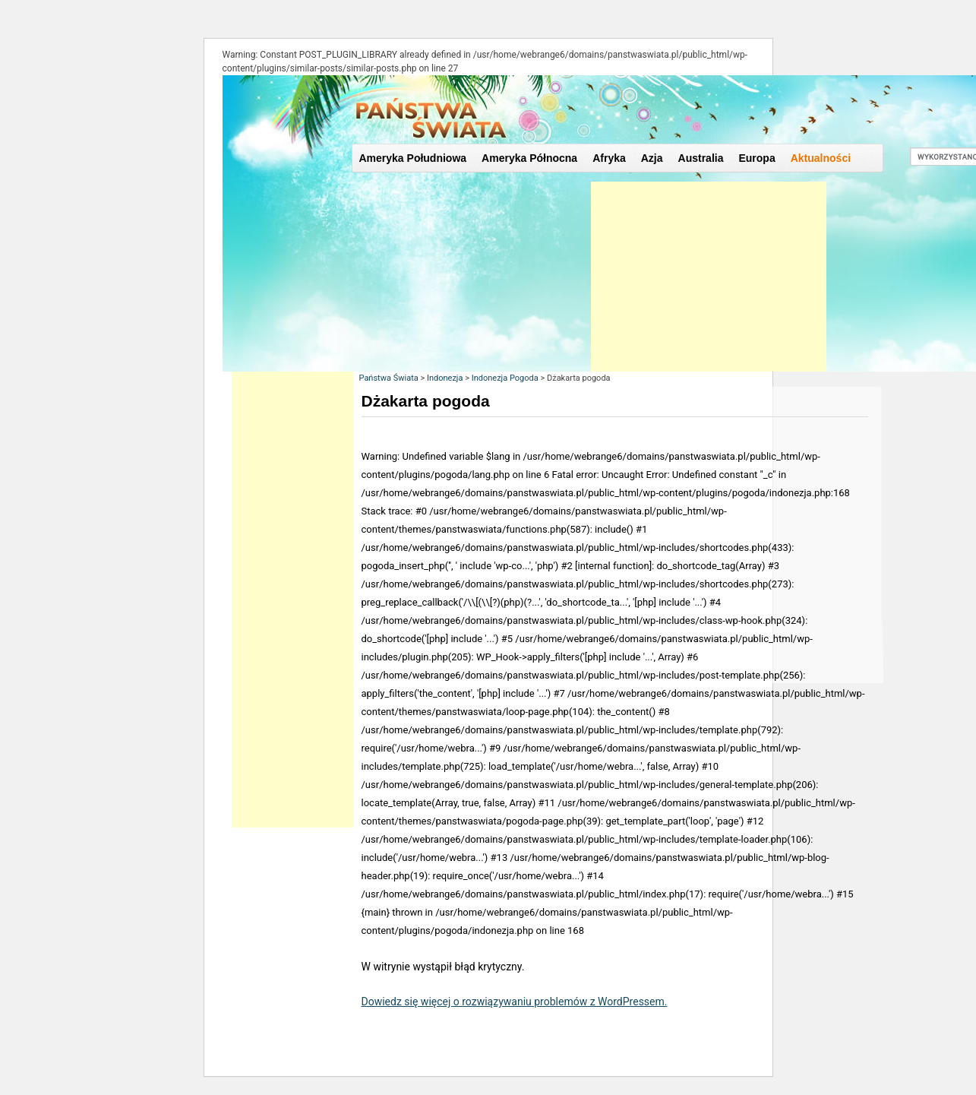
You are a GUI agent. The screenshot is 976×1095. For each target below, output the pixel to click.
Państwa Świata (389, 378)
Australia (701, 158)
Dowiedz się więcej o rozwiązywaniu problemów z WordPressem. (515, 1001)
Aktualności (821, 158)
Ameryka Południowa (413, 158)
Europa (756, 158)
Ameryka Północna (529, 158)
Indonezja (445, 378)
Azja (652, 158)
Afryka (609, 158)
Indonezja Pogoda (505, 378)
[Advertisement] (708, 277)
